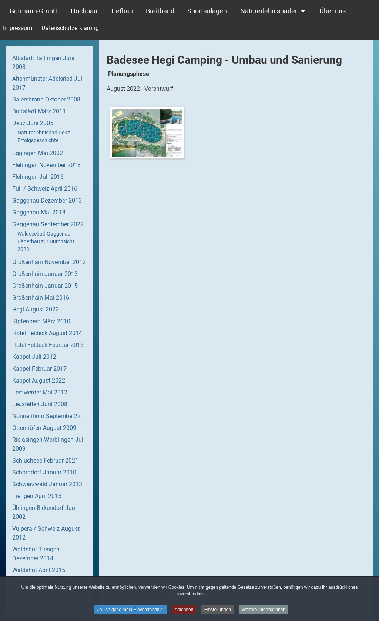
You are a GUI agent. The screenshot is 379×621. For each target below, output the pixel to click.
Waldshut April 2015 (38, 570)
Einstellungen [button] (217, 610)
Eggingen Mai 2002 (37, 153)
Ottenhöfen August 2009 (44, 427)
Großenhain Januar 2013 (45, 273)
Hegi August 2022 (35, 309)
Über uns (332, 11)
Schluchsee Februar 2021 (45, 460)
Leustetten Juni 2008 (39, 404)
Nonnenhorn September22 (46, 416)
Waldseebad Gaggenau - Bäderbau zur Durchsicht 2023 (45, 241)
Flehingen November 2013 (46, 164)
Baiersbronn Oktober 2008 (46, 99)
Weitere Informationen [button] (263, 610)
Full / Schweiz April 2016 (44, 188)
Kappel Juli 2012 (34, 356)
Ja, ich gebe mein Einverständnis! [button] (130, 610)
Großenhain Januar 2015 (45, 285)
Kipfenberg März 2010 (41, 321)
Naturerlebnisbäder (268, 11)
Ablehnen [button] (184, 610)
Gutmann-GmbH (34, 11)
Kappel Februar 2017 (39, 368)
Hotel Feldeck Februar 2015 (48, 344)
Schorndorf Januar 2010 (44, 472)
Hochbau (84, 11)
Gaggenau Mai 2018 (39, 212)
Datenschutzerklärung (70, 27)
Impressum (17, 27)
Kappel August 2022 (38, 380)
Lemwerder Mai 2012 (39, 392)
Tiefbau (121, 11)
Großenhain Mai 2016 (40, 297)
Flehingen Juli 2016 (38, 176)
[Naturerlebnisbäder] (301, 11)
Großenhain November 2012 (49, 262)
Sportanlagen (207, 11)
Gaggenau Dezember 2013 (47, 200)
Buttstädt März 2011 (39, 111)
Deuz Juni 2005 (32, 123)
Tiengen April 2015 (36, 496)
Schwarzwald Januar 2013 (47, 484)
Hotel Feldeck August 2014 (47, 333)
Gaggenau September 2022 (48, 224)
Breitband (160, 11)
